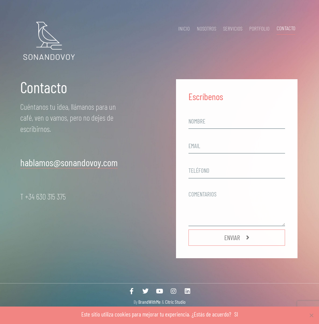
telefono (197, 160)
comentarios (202, 184)
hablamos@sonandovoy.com (69, 162)
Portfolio (259, 28)
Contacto (286, 28)
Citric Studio (175, 302)
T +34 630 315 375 (43, 196)
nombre (197, 110)
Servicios (232, 28)
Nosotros (206, 28)
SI (236, 314)
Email (195, 135)
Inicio (184, 28)
